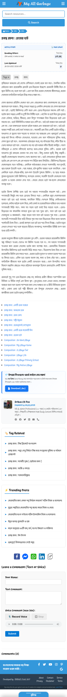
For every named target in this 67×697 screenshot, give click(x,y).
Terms (60, 683)
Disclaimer (50, 683)
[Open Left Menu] (3, 3)
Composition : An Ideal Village (17, 340)
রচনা (22, 31)
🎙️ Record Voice (17, 619)
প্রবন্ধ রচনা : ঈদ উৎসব (15, 535)
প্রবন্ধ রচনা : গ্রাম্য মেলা (13, 315)
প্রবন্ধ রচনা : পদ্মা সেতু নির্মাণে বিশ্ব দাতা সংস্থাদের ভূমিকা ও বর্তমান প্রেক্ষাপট (33, 452)
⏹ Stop (39, 619)
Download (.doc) (17, 388)
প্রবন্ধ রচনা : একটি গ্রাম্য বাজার (16, 305)
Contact (50, 680)
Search (33, 22)
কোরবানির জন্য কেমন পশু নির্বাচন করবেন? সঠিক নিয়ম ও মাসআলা (33, 501)
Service (60, 680)
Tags (6, 77)
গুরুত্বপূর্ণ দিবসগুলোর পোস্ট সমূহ (19, 542)
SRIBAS (18, 682)
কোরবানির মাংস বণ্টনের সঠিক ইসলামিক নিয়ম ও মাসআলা (30, 515)
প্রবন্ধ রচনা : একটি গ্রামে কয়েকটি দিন (18, 330)
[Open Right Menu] (63, 3)
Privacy (40, 683)
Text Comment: (33, 597)
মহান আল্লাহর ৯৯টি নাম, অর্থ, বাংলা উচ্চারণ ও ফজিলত (29, 528)
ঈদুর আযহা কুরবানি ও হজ (17, 522)
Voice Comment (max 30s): (20, 613)
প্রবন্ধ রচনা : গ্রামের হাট (13, 335)
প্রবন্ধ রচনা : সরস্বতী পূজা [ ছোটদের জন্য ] (23, 461)
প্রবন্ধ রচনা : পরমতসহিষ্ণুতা (17, 475)
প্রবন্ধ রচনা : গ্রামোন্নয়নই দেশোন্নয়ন (17, 325)
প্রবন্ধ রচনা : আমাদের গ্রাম (14, 310)
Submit (12, 636)
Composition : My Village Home (17, 345)
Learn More (59, 689)
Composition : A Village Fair (16, 350)
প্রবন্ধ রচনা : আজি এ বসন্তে (17, 468)
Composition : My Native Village (18, 365)
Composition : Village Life (15, 355)
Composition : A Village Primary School (21, 360)
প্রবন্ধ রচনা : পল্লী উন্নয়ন (13, 320)
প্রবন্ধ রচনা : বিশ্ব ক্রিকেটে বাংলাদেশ (20, 444)
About (41, 680)
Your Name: (33, 580)
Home (6, 31)
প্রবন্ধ (15, 31)
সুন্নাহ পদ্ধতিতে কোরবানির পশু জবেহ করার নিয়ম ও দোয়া (29, 508)
